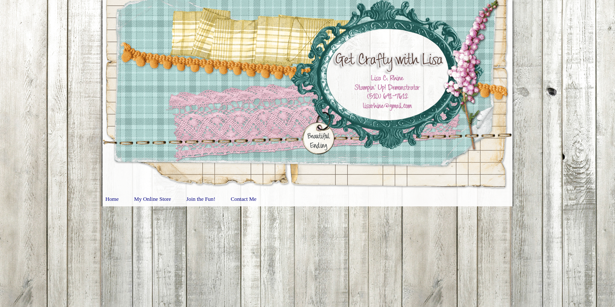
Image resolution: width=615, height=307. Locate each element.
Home (112, 199)
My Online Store (152, 199)
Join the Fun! (200, 199)
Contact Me (243, 199)
